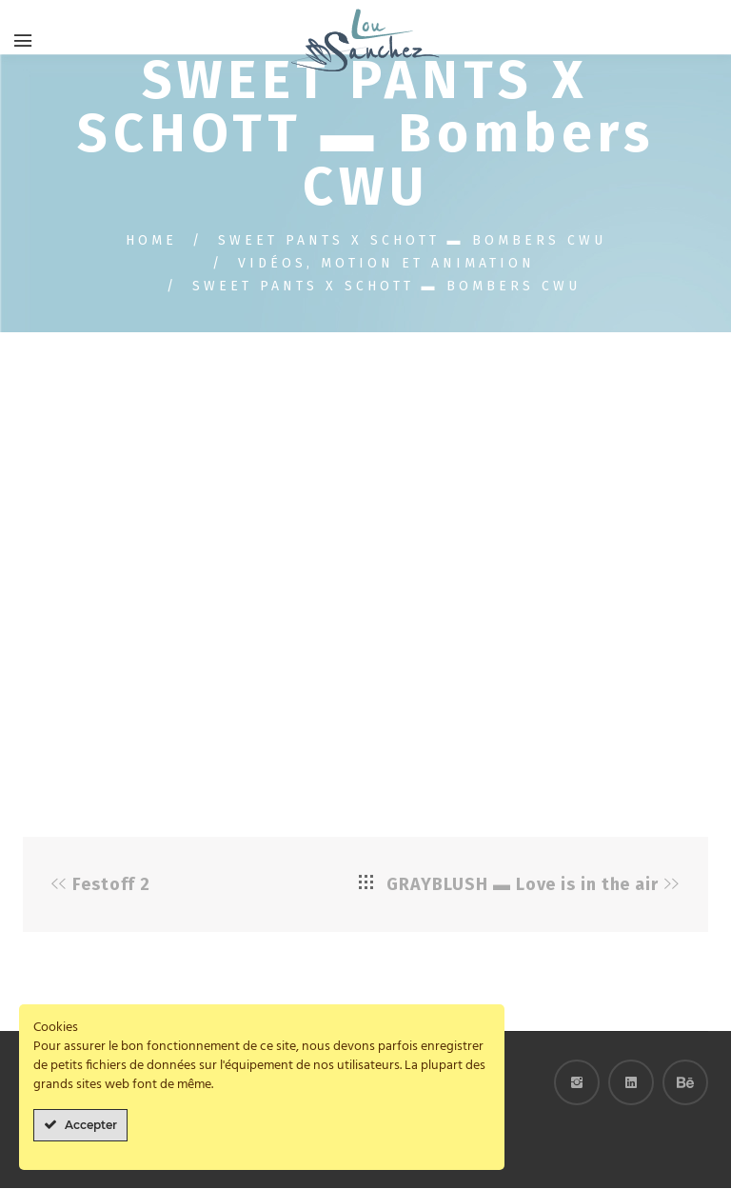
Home (151, 241)
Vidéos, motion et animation (386, 264)
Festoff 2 (111, 885)
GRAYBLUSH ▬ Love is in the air (522, 885)
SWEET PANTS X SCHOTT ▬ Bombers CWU (412, 241)
